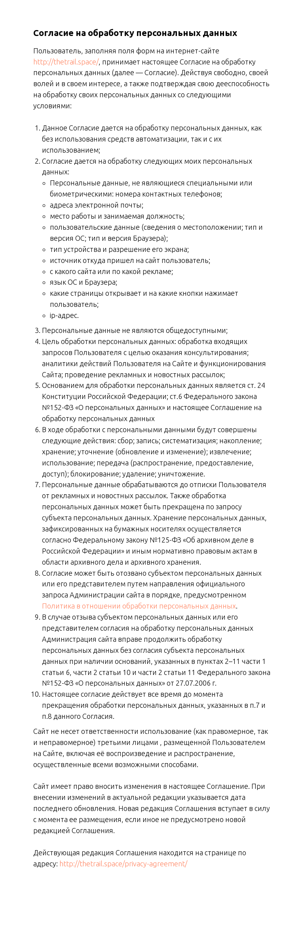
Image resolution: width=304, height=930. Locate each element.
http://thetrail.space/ (66, 62)
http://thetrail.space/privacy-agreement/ (123, 864)
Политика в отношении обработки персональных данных (139, 606)
